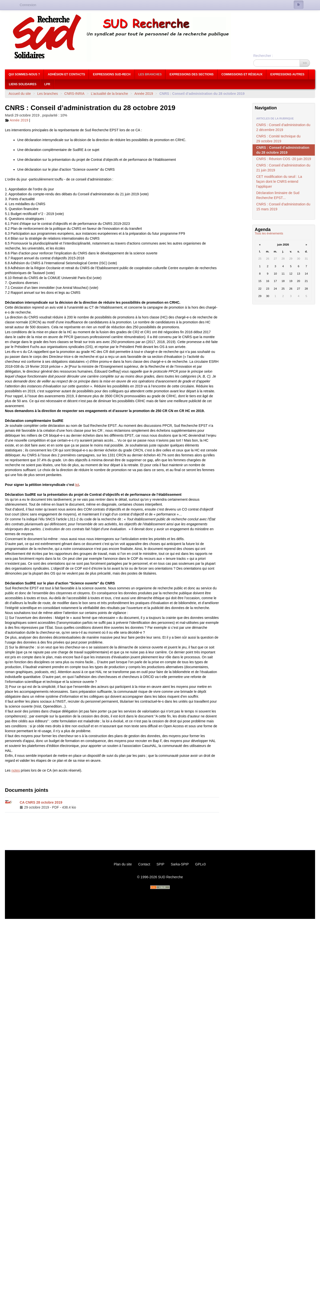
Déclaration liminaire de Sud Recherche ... (277, 195)
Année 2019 (143, 94)
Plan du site (123, 864)
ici (77, 485)
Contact (144, 864)
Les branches (150, 74)
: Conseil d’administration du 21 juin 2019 (283, 167)
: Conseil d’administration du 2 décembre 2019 (283, 127)
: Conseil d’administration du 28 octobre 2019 (282, 150)
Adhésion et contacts (66, 74)
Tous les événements (269, 233)
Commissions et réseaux (242, 74)
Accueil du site (20, 94)
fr (298, 5)
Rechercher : (263, 56)
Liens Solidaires (22, 84)
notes (15, 770)
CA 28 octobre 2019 (41, 802)
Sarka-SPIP (180, 864)
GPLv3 (200, 864)
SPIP (160, 864)
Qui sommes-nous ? (24, 74)
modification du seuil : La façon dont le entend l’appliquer (279, 181)
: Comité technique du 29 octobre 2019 (278, 138)
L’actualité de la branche (109, 94)
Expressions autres (287, 74)
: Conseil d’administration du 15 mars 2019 (283, 206)
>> (305, 63)
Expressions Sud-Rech (111, 74)
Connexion (28, 5)
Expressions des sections (192, 74)
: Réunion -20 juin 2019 (283, 159)
